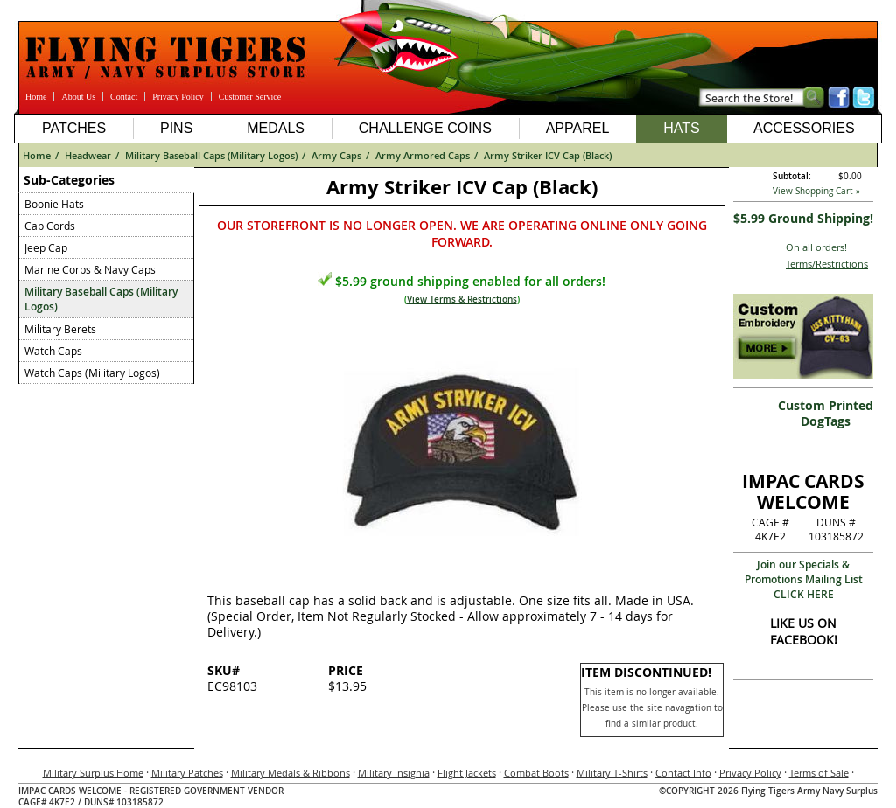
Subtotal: (792, 176)
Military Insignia (394, 772)
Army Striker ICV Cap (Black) (548, 155)
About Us (78, 96)
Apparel (578, 128)
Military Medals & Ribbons (290, 772)
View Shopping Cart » (816, 191)
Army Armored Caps (422, 155)
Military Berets (60, 329)
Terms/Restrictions (827, 263)
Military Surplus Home (93, 772)
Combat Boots (536, 772)
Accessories (804, 128)
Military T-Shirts (612, 772)
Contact (123, 96)
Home (35, 96)
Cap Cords (49, 226)
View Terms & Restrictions (462, 299)
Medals (275, 128)
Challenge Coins (425, 128)
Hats (681, 128)
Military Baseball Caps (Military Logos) (211, 155)
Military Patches (187, 772)
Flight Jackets (467, 772)
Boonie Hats (54, 204)
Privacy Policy (178, 96)
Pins (176, 128)
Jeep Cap (45, 247)
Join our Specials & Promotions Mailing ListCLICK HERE (804, 579)
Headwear (88, 155)
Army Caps (336, 155)
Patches (74, 128)
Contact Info (683, 772)
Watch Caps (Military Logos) (92, 373)
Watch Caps (53, 351)
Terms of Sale (819, 772)
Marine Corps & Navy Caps (90, 269)
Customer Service (250, 96)
